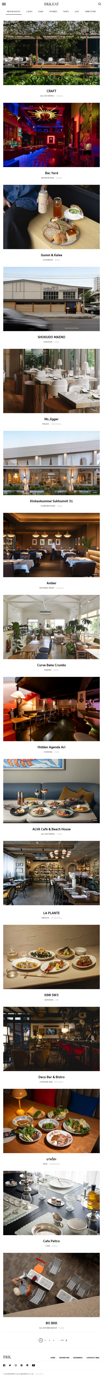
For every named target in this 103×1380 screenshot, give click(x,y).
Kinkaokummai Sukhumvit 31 (51, 501)
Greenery (59, 96)
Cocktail (59, 178)
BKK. (7, 1357)
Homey (57, 260)
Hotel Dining (56, 424)
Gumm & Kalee (51, 255)
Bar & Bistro (58, 1082)
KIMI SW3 (51, 995)
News (66, 11)
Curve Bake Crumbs (51, 665)
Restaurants (13, 11)
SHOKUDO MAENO (51, 337)
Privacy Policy (39, 1374)
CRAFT (51, 91)
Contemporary (54, 1164)
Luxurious (60, 588)
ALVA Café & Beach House (51, 829)
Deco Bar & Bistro (51, 1077)
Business (77, 1358)
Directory (90, 11)
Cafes (29, 11)
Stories (53, 11)
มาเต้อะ (51, 1159)
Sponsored (95, 82)
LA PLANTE (51, 913)
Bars (40, 11)
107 (62, 1340)
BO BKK (51, 1323)
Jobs (52, 1358)
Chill (57, 1000)
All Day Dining (56, 918)
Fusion (56, 752)
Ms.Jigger (51, 419)
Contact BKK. (93, 1358)
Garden (56, 670)
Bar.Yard (51, 173)
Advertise (64, 1358)
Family (56, 342)
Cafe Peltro (51, 1241)
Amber (51, 583)
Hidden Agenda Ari (51, 747)
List (77, 11)
